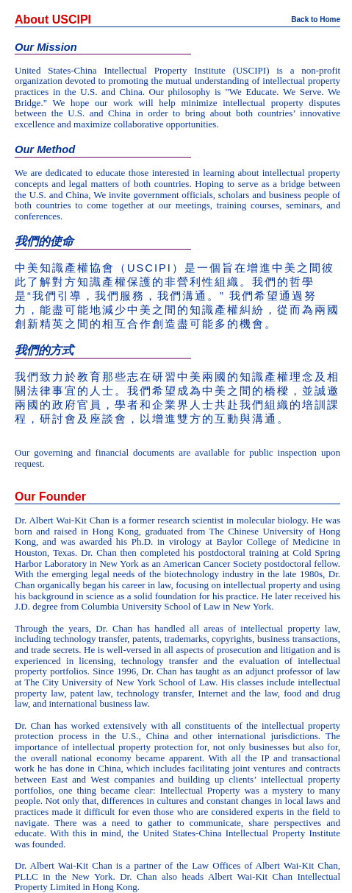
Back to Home (315, 19)
